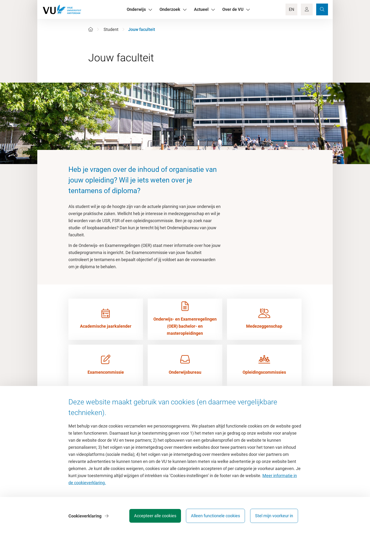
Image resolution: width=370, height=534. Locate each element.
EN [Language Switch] (291, 9)
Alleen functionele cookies (215, 516)
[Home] (90, 29)
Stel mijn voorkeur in (274, 516)
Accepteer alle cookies (154, 516)
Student (111, 29)
